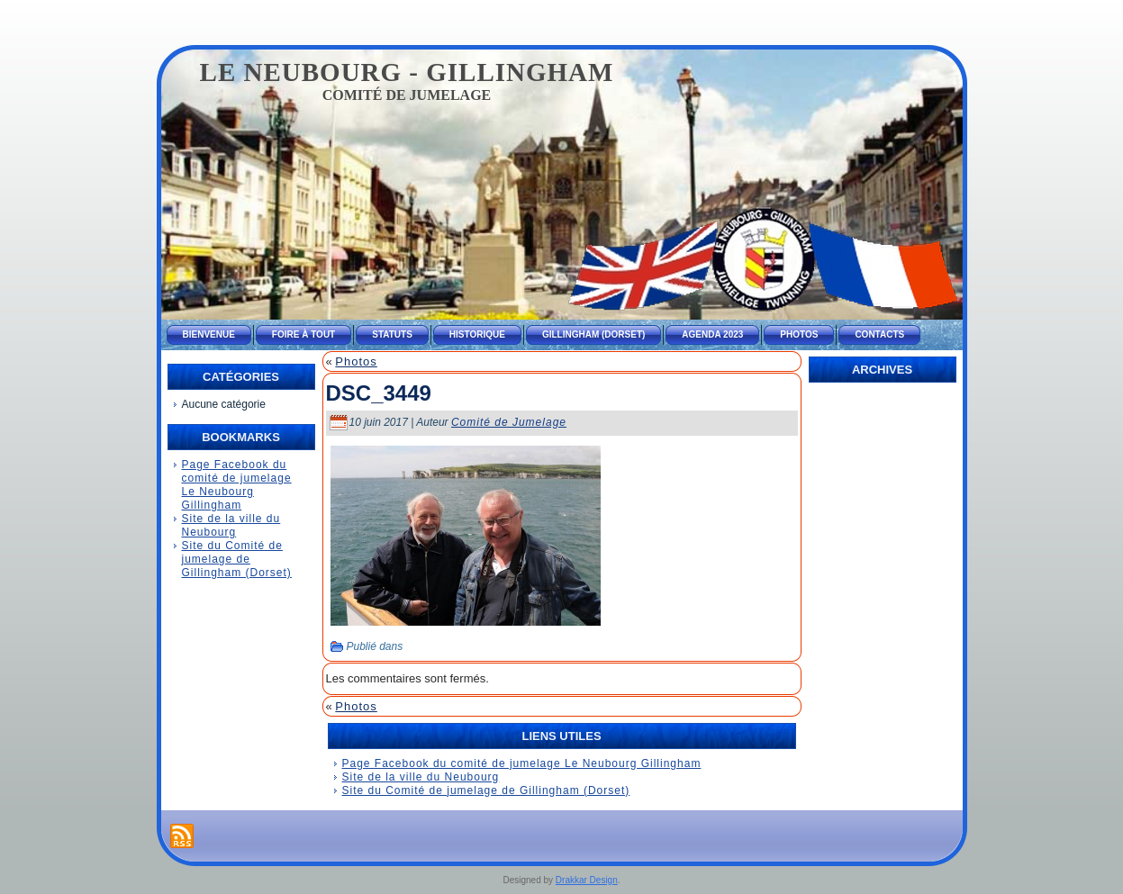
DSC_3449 (378, 393)
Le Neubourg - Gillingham (407, 72)
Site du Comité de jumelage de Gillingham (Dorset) (237, 559)
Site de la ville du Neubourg (231, 525)
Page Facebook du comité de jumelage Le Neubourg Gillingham (237, 484)
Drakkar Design (587, 880)
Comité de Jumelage (508, 422)
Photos (355, 361)
